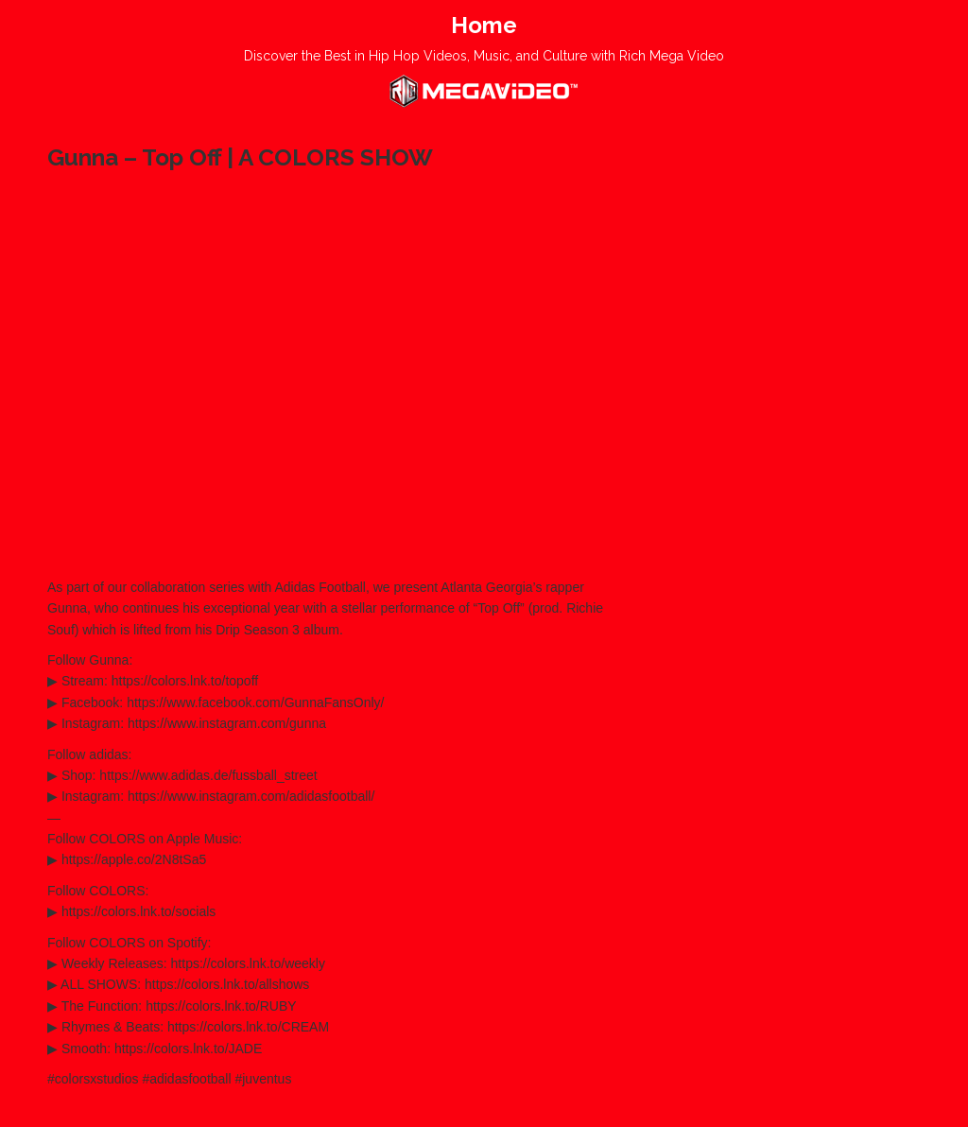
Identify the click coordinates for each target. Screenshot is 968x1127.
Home (484, 25)
